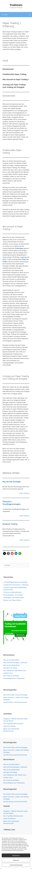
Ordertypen (19, 248)
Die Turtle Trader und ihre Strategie (15, 695)
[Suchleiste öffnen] (29, 14)
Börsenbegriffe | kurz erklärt (13, 595)
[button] (4, 553)
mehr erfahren (24, 493)
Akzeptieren (16, 855)
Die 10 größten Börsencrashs (13, 723)
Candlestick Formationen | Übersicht (16, 585)
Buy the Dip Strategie (12, 481)
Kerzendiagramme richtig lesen (14, 678)
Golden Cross (7, 673)
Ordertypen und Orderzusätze (13, 597)
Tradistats (16, 5)
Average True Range (10, 668)
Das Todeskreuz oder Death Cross (14, 670)
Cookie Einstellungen (16, 865)
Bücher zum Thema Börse (12, 600)
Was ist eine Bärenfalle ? (11, 660)
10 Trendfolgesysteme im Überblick (15, 582)
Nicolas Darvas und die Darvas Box (15, 702)
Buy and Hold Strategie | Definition (15, 663)
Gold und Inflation (9, 726)
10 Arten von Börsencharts (12, 592)
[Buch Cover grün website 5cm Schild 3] (15, 644)
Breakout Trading (10, 524)
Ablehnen (16, 860)
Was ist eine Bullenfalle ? (11, 665)
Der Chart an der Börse (11, 676)
